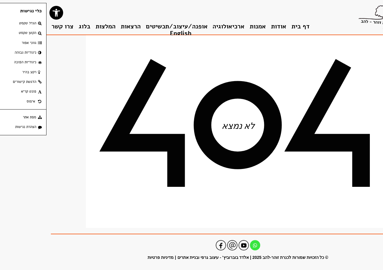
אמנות (211, 26)
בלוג (38, 26)
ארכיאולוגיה (182, 26)
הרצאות (84, 26)
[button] (10, 13)
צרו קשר (16, 26)
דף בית (254, 26)
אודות (232, 26)
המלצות (59, 26)
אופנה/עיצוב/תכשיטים (130, 26)
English (134, 33)
